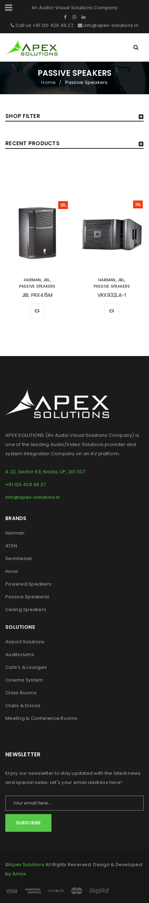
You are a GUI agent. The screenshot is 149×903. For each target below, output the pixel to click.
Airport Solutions (24, 641)
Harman (32, 280)
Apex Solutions (26, 864)
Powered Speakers (28, 584)
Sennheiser (19, 558)
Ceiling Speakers (25, 609)
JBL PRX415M (37, 295)
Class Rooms (21, 692)
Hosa (11, 571)
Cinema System (24, 680)
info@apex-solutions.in (110, 25)
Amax (19, 873)
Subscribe (28, 823)
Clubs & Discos (23, 705)
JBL (46, 280)
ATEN (11, 545)
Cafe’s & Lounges (26, 667)
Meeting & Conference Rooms (41, 718)
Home (48, 82)
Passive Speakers (37, 286)
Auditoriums (19, 654)
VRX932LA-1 (112, 295)
